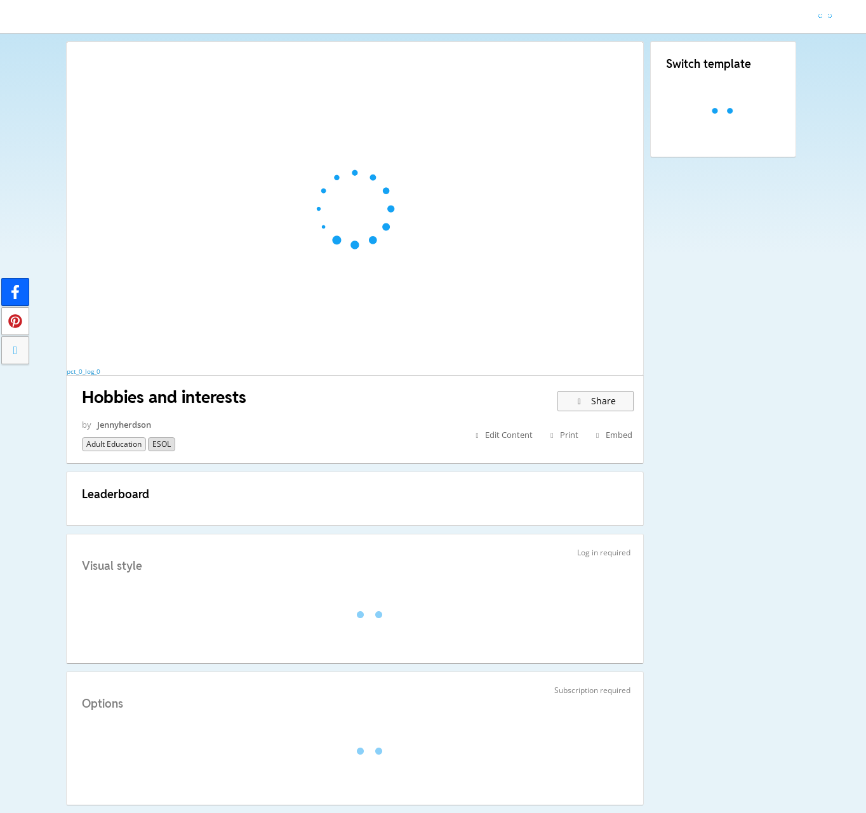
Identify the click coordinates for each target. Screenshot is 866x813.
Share (595, 401)
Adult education (114, 444)
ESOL (161, 444)
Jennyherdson (124, 424)
